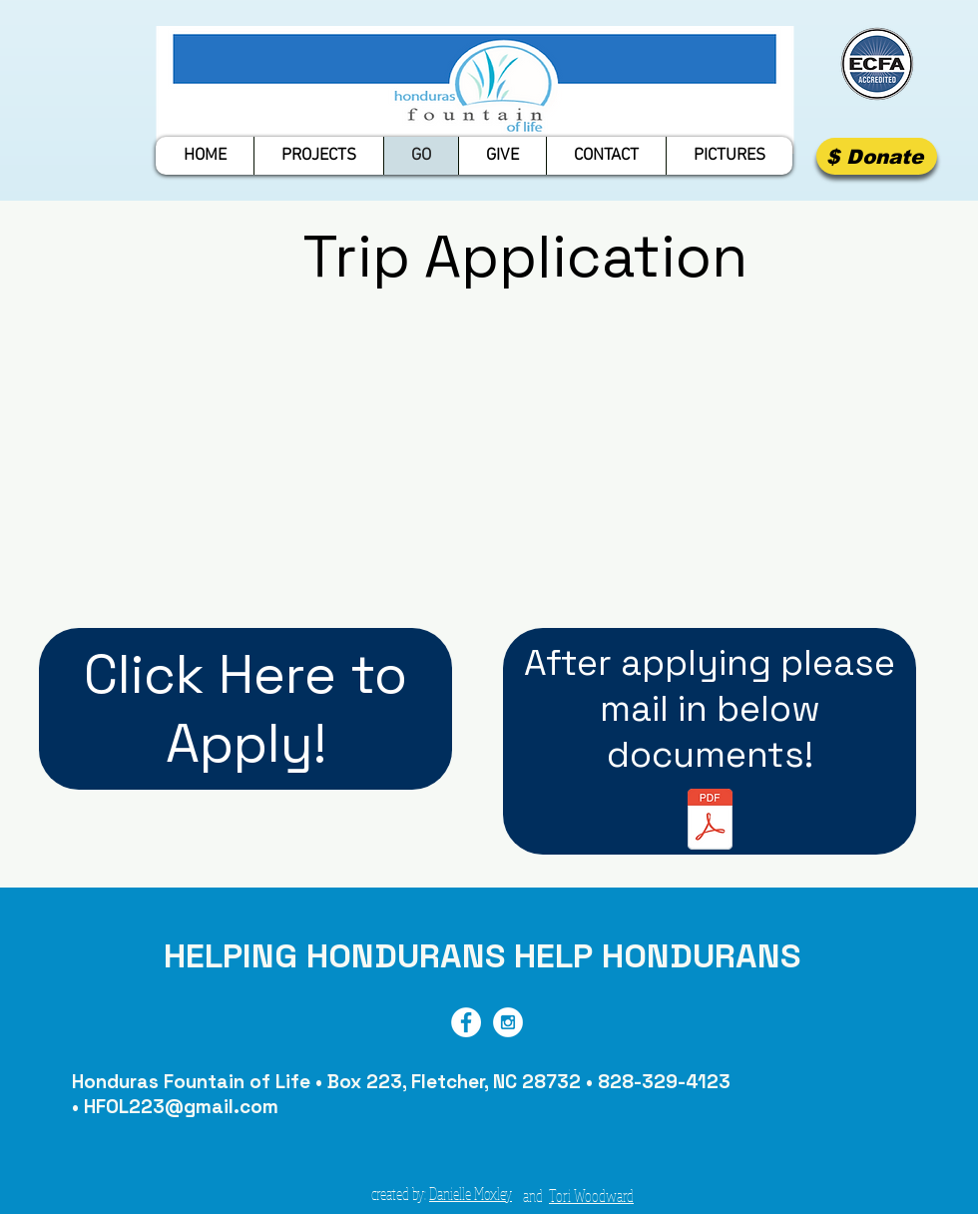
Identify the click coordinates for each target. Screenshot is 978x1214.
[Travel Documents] (709, 822)
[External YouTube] (519, 468)
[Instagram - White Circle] (508, 1022)
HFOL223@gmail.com (181, 1106)
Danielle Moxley (470, 1193)
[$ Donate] (876, 156)
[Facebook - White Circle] (466, 1022)
